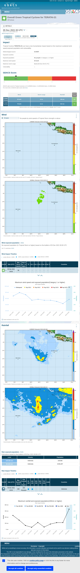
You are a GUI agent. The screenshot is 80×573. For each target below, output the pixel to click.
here (26, 87)
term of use (53, 0)
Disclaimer (34, 546)
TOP (76, 116)
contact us (61, 0)
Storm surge (41, 94)
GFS (18, 36)
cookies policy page (36, 560)
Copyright (41, 546)
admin (76, 0)
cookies (77, 546)
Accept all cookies (15, 568)
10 (5, 270)
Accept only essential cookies (39, 568)
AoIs (22, 243)
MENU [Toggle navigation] (5, 12)
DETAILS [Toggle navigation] (7, 26)
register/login (69, 0)
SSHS (12, 248)
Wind (19, 94)
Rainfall (62, 94)
